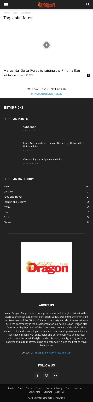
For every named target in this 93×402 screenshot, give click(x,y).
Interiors (78, 388)
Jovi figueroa (9, 75)
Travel (29, 388)
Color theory (30, 126)
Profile (11, 388)
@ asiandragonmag (46, 93)
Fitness (39, 388)
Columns (47, 391)
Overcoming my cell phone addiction (42, 159)
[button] (5, 4)
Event (68, 388)
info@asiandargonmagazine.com (53, 352)
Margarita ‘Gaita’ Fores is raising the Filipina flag (41, 70)
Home (6, 12)
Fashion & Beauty (53, 388)
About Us (59, 391)
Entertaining (34, 391)
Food (20, 388)
